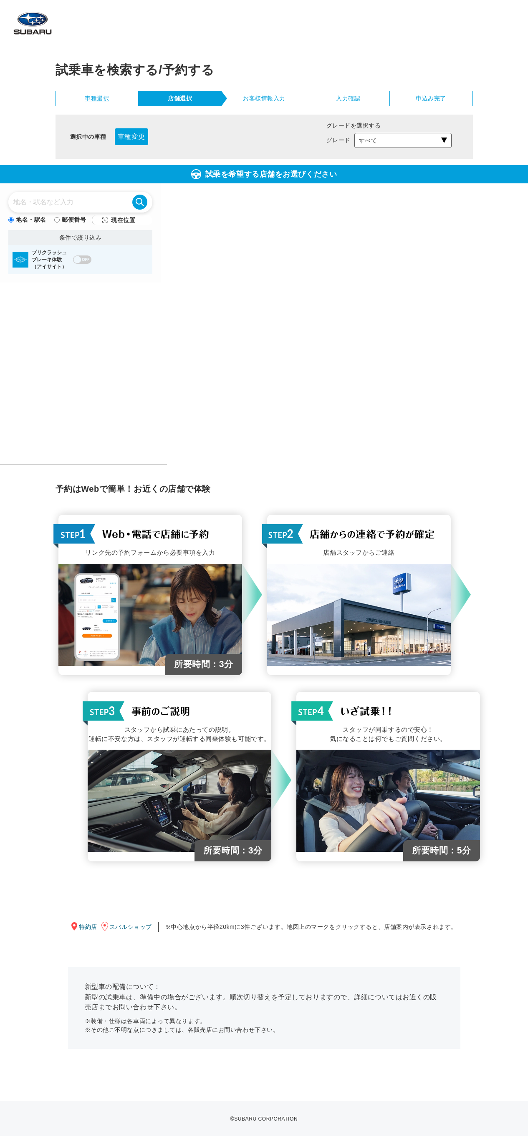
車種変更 (131, 136)
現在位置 (123, 220)
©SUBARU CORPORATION (264, 1119)
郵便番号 (70, 220)
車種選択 (97, 98)
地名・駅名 (27, 220)
